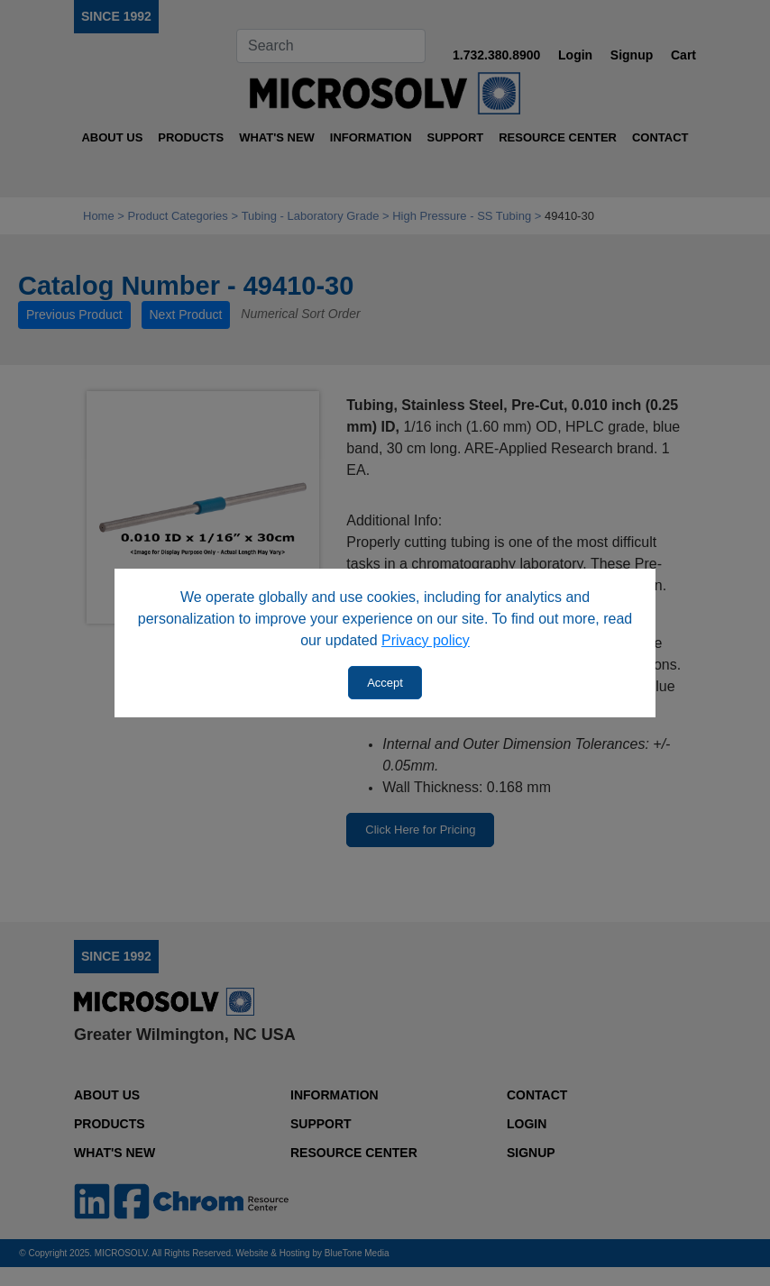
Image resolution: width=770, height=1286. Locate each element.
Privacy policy (425, 640)
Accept (385, 682)
